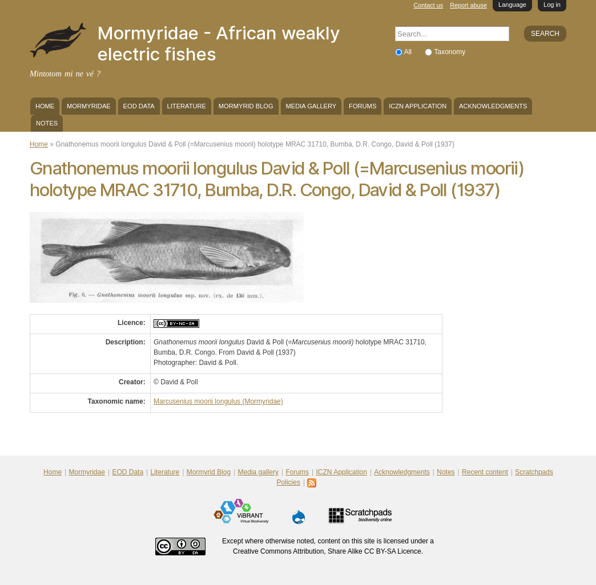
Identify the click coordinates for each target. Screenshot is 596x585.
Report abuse (468, 5)
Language (512, 4)
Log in (552, 4)
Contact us (429, 5)
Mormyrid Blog (246, 106)
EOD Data (139, 106)
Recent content (485, 472)
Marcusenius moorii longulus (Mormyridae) (218, 401)
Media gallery (310, 106)
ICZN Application (417, 106)
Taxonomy (449, 52)
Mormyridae (89, 106)
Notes (47, 123)
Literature (186, 106)
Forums (362, 106)
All (409, 52)
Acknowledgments (493, 106)
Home (44, 106)
